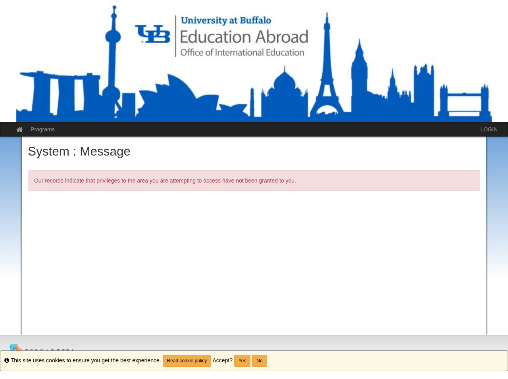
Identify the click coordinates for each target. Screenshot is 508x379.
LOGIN (489, 129)
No (259, 361)
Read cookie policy (187, 361)
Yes (242, 361)
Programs (43, 129)
